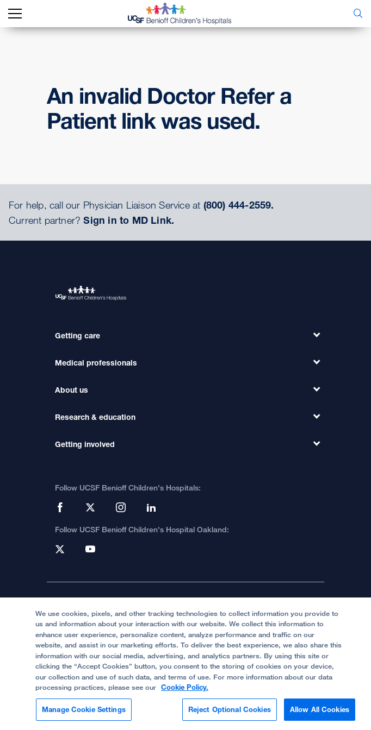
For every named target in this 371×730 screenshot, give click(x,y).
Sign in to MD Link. (128, 220)
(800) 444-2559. (238, 205)
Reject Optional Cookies (229, 714)
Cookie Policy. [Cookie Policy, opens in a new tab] (184, 692)
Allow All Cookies (319, 714)
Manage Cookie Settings (84, 714)
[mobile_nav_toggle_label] (15, 14)
